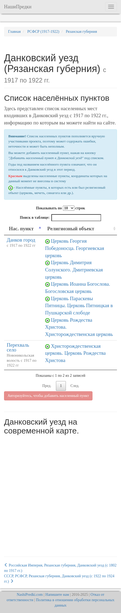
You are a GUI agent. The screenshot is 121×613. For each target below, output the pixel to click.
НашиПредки (17, 6)
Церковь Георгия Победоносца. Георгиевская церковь (74, 248)
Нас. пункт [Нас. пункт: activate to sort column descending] (21, 228)
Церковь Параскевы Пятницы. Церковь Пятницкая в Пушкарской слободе (79, 306)
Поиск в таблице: (60, 217)
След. (74, 386)
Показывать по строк (60, 208)
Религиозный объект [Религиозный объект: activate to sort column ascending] (70, 228)
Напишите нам (57, 595)
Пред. (46, 386)
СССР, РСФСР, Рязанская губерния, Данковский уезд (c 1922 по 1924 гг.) (59, 578)
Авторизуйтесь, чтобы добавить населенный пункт (48, 396)
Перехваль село (18, 347)
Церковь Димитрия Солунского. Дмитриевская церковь (74, 269)
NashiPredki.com (30, 595)
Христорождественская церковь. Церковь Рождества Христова (75, 353)
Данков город (21, 240)
